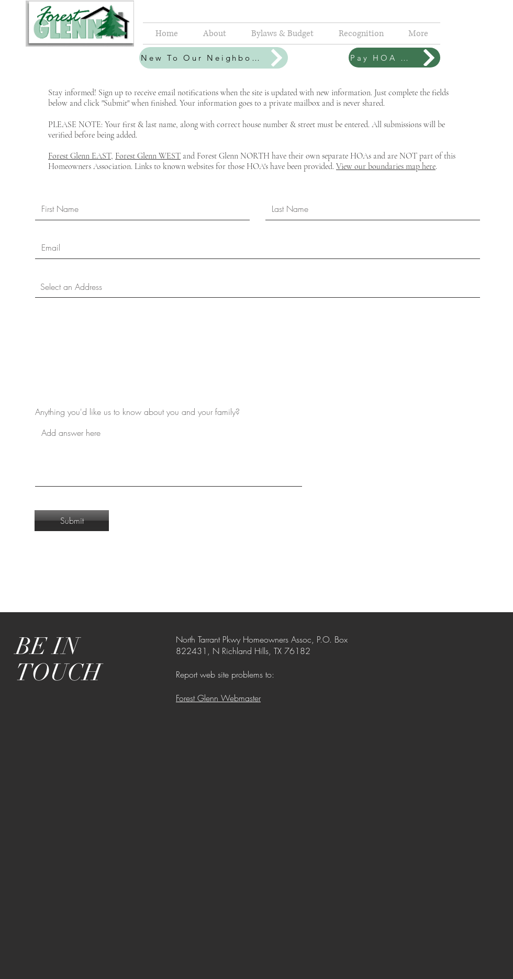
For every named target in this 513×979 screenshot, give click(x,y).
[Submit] (72, 520)
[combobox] (257, 287)
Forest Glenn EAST (79, 156)
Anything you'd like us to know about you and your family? (137, 412)
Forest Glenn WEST (148, 156)
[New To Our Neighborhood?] (213, 58)
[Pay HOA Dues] (394, 57)
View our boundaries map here (386, 166)
